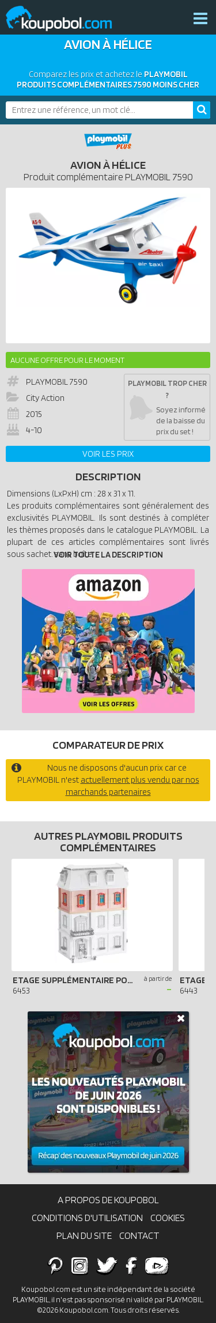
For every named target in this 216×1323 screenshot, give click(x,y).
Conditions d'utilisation (87, 1217)
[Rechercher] (201, 110)
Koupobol (66, 19)
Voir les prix (108, 454)
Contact (139, 1235)
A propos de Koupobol (108, 1200)
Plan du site (84, 1235)
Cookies (167, 1217)
